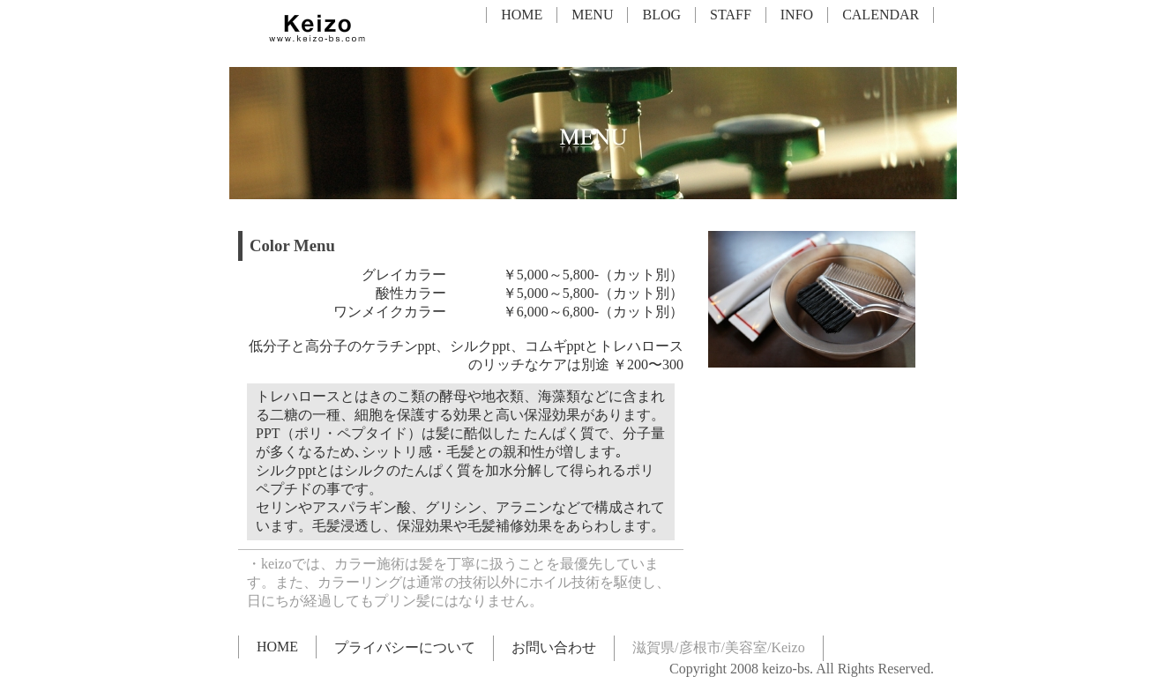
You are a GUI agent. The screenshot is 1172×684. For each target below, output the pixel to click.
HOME (521, 14)
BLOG (661, 14)
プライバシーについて (404, 647)
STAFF (730, 14)
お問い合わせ (553, 647)
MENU (592, 14)
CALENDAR (880, 14)
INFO (796, 14)
